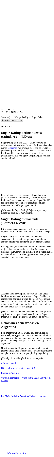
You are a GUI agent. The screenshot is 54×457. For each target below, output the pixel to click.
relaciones (12, 148)
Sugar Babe (37, 117)
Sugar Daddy (22, 117)
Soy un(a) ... (7, 117)
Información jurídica (16, 453)
